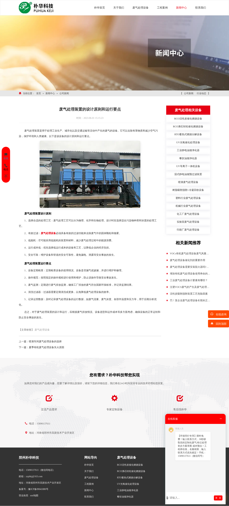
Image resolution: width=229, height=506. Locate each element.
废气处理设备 (140, 7)
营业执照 (23, 495)
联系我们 (200, 7)
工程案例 (162, 7)
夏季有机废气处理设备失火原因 (46, 347)
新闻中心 (181, 7)
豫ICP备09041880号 (38, 489)
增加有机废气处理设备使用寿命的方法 (188, 274)
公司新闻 (64, 93)
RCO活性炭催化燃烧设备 (130, 465)
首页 (38, 93)
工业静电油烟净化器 (127, 490)
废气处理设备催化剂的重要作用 (185, 260)
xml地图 (34, 495)
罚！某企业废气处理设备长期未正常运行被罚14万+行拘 (188, 301)
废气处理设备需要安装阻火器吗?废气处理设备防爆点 (187, 268)
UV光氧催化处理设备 (128, 484)
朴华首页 (99, 7)
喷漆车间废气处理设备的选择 (45, 341)
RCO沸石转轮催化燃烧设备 (131, 471)
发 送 (218, 498)
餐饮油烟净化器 (125, 496)
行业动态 (201, 93)
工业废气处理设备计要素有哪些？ (187, 280)
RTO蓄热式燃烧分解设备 (130, 477)
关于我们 (118, 7)
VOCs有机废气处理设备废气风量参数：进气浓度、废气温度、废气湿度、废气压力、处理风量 (187, 254)
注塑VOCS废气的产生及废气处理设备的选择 (187, 288)
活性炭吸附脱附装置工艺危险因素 (187, 293)
